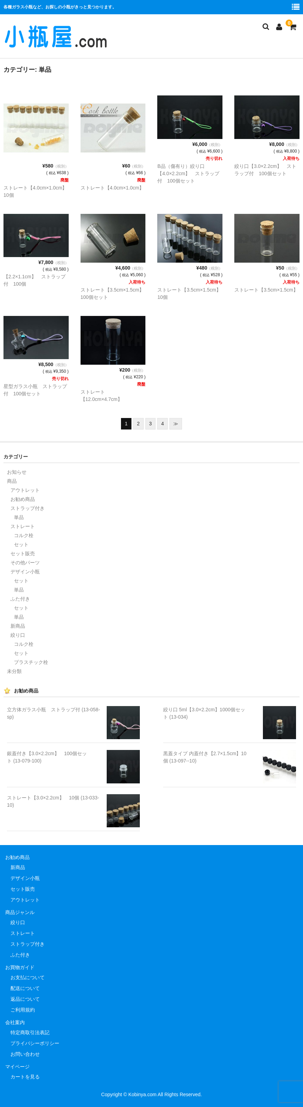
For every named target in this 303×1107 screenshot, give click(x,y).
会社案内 (15, 1022)
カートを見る (25, 1076)
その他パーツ (25, 562)
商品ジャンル (20, 912)
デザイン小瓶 (25, 571)
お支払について (27, 977)
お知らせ (16, 472)
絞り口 (17, 635)
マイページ (17, 1066)
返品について (25, 999)
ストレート (22, 526)
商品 (12, 481)
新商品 (17, 626)
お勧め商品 (22, 499)
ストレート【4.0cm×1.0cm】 (112, 188)
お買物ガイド (20, 967)
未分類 (14, 671)
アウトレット (25, 490)
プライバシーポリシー (34, 1043)
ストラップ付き (27, 508)
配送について (25, 988)
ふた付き (20, 599)
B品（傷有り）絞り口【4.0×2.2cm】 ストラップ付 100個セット (188, 173)
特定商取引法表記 (30, 1032)
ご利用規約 (22, 1010)
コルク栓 (23, 535)
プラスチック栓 (31, 662)
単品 (19, 517)
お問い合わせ (25, 1054)
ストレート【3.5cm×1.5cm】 (266, 290)
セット (21, 544)
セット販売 (22, 553)
